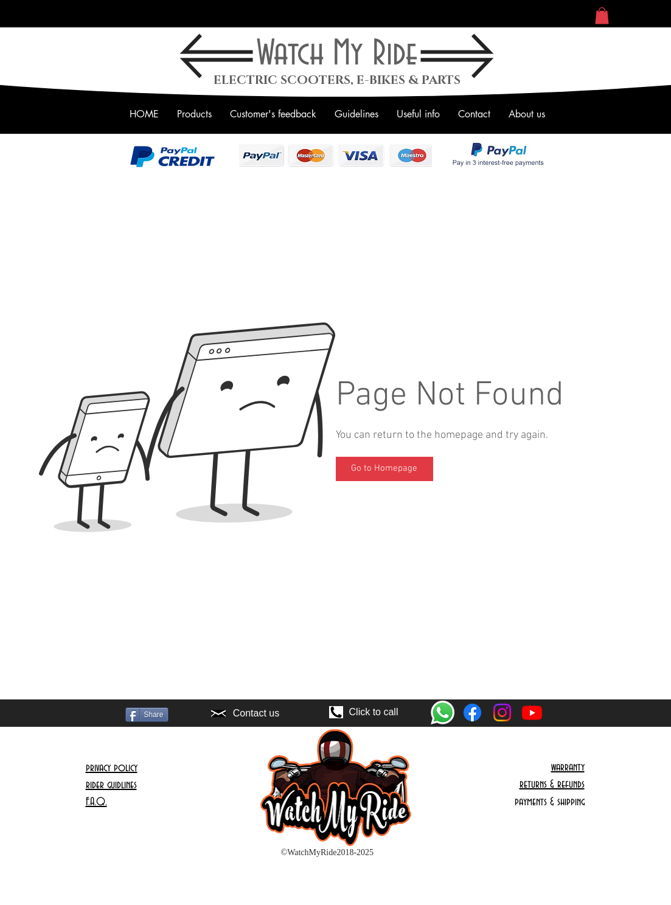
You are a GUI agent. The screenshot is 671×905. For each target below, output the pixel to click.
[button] (602, 15)
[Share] (147, 714)
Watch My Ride (337, 54)
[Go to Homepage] (384, 469)
